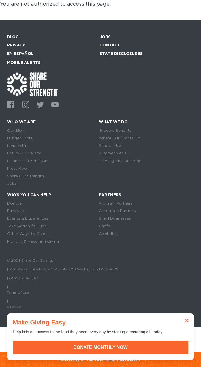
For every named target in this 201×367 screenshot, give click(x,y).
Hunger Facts (20, 138)
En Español (20, 53)
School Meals (111, 145)
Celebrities (109, 233)
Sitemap (14, 306)
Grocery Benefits (115, 130)
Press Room (19, 168)
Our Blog (15, 130)
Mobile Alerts (23, 62)
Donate (14, 203)
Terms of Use (18, 292)
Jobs (105, 37)
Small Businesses (115, 218)
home (32, 84)
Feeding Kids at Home (120, 160)
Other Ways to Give (26, 233)
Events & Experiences (27, 218)
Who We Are (21, 122)
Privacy (16, 45)
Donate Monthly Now (100, 347)
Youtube (54, 104)
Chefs (104, 226)
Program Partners (115, 203)
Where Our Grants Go (119, 138)
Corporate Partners (117, 210)
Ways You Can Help (29, 194)
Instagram (24, 104)
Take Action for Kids (26, 226)
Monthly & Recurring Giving (33, 241)
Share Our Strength (25, 176)
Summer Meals (113, 153)
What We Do (113, 122)
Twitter (39, 104)
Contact (110, 45)
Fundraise (16, 210)
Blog (13, 37)
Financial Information (27, 160)
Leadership (17, 145)
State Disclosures (121, 53)
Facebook (10, 104)
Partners (110, 194)
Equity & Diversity (24, 153)
